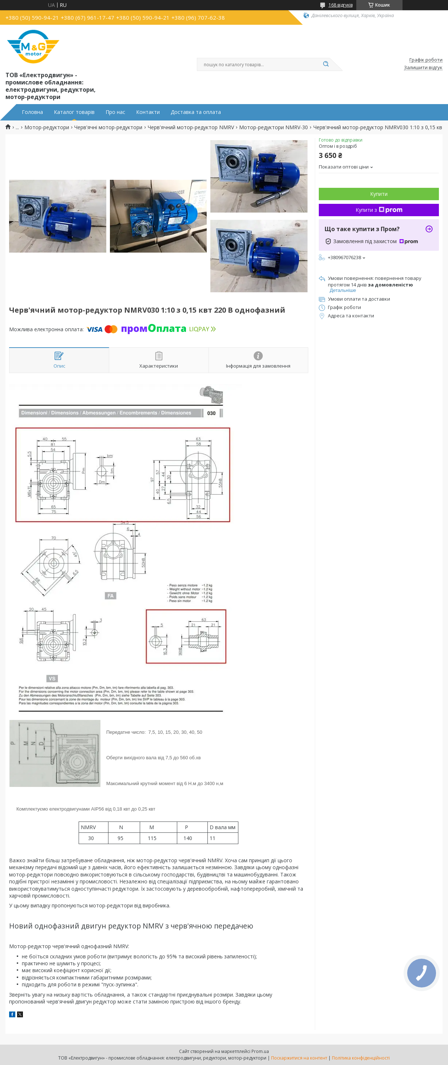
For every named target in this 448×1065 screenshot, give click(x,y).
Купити (379, 193)
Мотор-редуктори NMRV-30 (273, 127)
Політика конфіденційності (361, 1058)
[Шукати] (326, 64)
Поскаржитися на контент (299, 1058)
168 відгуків (341, 5)
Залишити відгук (423, 67)
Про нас (115, 112)
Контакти (148, 112)
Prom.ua (260, 1051)
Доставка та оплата (196, 112)
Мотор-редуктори (46, 127)
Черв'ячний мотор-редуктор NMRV (191, 127)
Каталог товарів (74, 112)
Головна (32, 112)
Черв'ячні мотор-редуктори (108, 127)
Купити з (379, 209)
